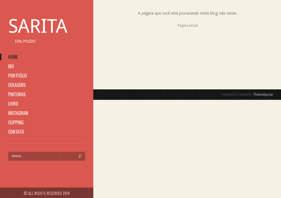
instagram (18, 113)
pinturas (17, 94)
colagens (17, 85)
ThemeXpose (263, 95)
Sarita (37, 26)
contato (16, 131)
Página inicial (188, 25)
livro (13, 103)
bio (11, 66)
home (13, 57)
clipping (16, 122)
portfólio (17, 75)
